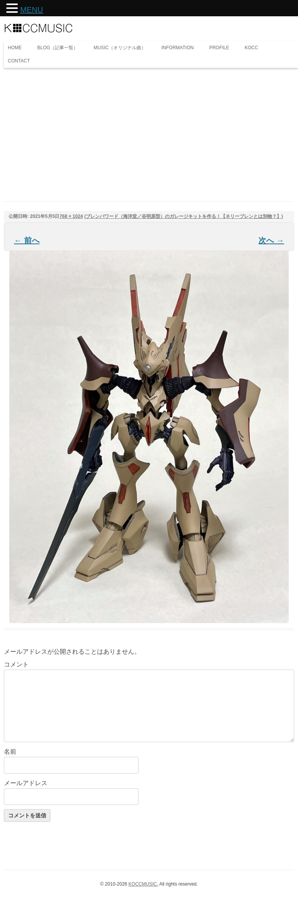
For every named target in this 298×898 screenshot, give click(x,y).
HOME (15, 47)
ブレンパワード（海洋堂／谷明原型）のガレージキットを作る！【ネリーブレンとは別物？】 (183, 216)
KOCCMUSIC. (143, 884)
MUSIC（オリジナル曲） (120, 47)
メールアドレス (25, 783)
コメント (16, 664)
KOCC (251, 47)
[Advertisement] (149, 126)
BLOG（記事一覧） (57, 47)
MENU (31, 9)
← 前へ (27, 240)
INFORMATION (177, 47)
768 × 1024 (71, 216)
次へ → (271, 240)
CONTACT (19, 61)
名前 (10, 751)
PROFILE (219, 47)
